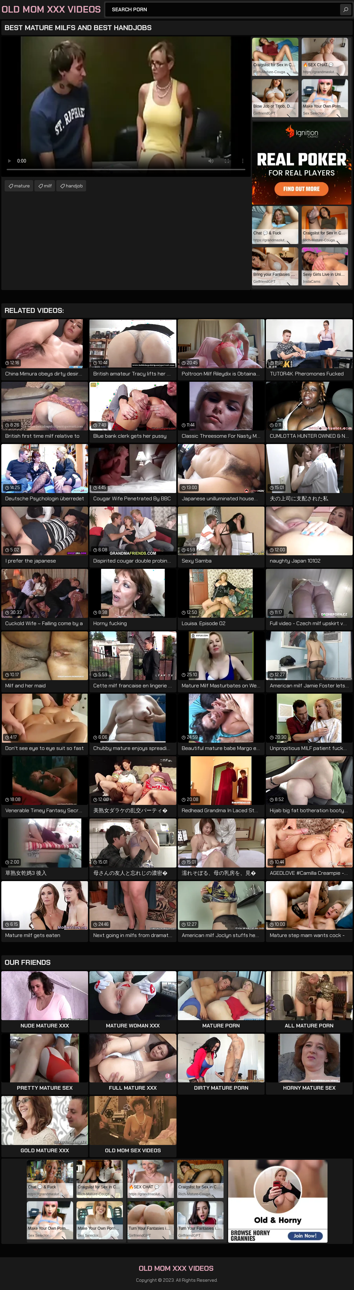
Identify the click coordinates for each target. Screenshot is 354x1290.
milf (48, 186)
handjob (74, 186)
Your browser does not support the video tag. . (126, 106)
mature (22, 186)
